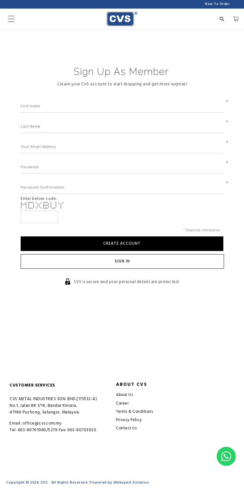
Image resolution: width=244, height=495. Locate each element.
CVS (44, 482)
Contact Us (126, 428)
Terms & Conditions (134, 411)
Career (122, 403)
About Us (124, 395)
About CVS (131, 384)
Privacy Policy (129, 420)
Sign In (122, 261)
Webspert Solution (131, 482)
